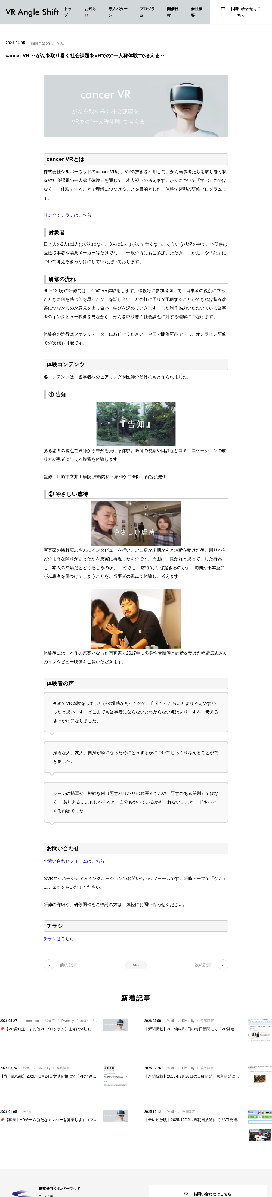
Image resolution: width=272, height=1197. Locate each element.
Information (40, 43)
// (190, 1014)
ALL (136, 965)
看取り (85, 1014)
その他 (27, 1079)
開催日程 (172, 12)
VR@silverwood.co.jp (72, 1170)
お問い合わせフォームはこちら (74, 861)
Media (171, 1014)
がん (60, 43)
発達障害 (207, 1014)
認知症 (50, 1014)
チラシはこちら (59, 938)
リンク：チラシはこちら (67, 215)
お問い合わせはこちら (241, 12)
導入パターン (118, 12)
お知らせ (90, 12)
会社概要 (196, 12)
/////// (88, 1014)
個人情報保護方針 (136, 1182)
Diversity (67, 1014)
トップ (68, 12)
